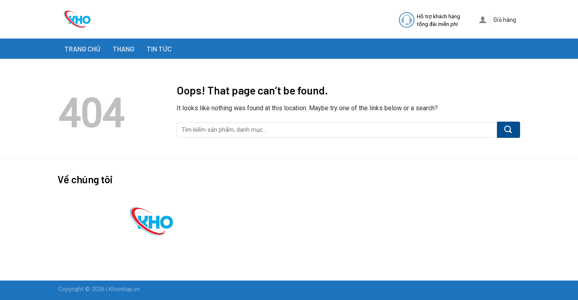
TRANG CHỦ (82, 49)
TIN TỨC (159, 49)
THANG (123, 49)
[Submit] (508, 130)
